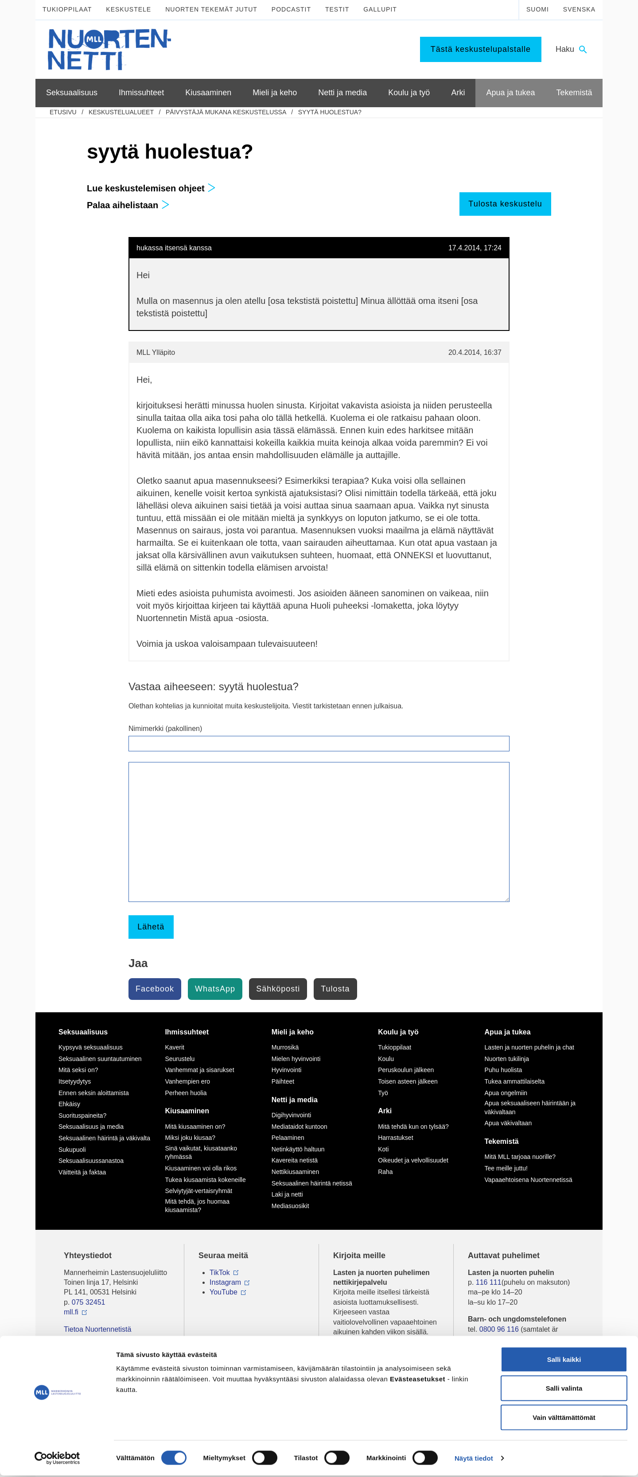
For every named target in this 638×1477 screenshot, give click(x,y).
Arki (385, 1111)
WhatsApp (215, 988)
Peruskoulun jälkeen (406, 1069)
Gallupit (380, 9)
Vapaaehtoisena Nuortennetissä (528, 1179)
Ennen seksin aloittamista (93, 1092)
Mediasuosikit (290, 1205)
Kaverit (174, 1047)
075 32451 (88, 1302)
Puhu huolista (503, 1069)
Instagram (225, 1282)
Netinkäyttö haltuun (298, 1149)
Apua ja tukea (508, 1032)
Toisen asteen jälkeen (408, 1081)
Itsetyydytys (74, 1081)
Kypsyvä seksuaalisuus (90, 1047)
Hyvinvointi (287, 1069)
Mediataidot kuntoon (299, 1126)
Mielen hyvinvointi (296, 1058)
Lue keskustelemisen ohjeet (151, 188)
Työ (383, 1092)
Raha (385, 1171)
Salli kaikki (564, 1360)
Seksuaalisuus (83, 1032)
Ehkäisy (69, 1104)
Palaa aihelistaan (128, 205)
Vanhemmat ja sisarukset (199, 1069)
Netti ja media (295, 1100)
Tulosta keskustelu (505, 203)
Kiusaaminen (187, 1111)
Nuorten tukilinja (507, 1058)
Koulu (386, 1058)
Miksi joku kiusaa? (190, 1137)
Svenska (579, 9)
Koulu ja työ (398, 1032)
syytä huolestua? (330, 112)
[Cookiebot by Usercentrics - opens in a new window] (57, 1459)
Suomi (537, 9)
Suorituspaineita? (82, 1115)
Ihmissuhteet (187, 1032)
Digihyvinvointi (291, 1115)
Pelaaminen (288, 1137)
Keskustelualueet (121, 112)
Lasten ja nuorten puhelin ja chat (529, 1047)
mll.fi (71, 1312)
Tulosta (335, 988)
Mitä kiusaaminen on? (195, 1126)
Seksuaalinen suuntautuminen (100, 1058)
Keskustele (128, 9)
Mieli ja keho (293, 1032)
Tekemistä (502, 1141)
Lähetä (150, 926)
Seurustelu (180, 1058)
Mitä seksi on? (78, 1069)
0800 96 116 (499, 1329)
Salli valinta (564, 1390)
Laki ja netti (287, 1194)
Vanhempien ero (187, 1081)
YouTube (223, 1292)
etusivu (63, 112)
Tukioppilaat (67, 9)
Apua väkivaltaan (508, 1123)
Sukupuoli (72, 1149)
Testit (337, 9)
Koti (383, 1149)
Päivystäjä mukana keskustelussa (226, 112)
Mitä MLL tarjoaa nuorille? (520, 1156)
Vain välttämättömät (564, 1419)
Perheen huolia (185, 1092)
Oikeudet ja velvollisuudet (413, 1160)
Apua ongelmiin (506, 1092)
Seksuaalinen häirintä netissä (312, 1183)
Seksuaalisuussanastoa (91, 1160)
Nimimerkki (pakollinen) (165, 728)
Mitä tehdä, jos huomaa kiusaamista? (197, 1206)
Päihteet (283, 1081)
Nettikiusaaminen (295, 1171)
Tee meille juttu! (506, 1168)
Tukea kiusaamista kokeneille (205, 1179)
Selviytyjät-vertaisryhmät (198, 1190)
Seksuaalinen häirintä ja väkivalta (104, 1138)
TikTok (220, 1272)
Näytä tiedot (474, 1459)
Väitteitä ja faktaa (82, 1172)
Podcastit (291, 9)
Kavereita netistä (295, 1160)
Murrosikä (285, 1047)
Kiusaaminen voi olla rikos (201, 1168)
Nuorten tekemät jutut (211, 9)
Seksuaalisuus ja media (91, 1126)
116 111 (489, 1282)
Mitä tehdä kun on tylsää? (413, 1126)
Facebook (155, 988)
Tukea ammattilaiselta (515, 1081)
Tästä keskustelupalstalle (481, 49)
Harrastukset (395, 1137)
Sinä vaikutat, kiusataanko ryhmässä (201, 1153)
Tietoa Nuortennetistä (97, 1329)
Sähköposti (278, 988)
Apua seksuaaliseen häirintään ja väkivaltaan (530, 1108)
